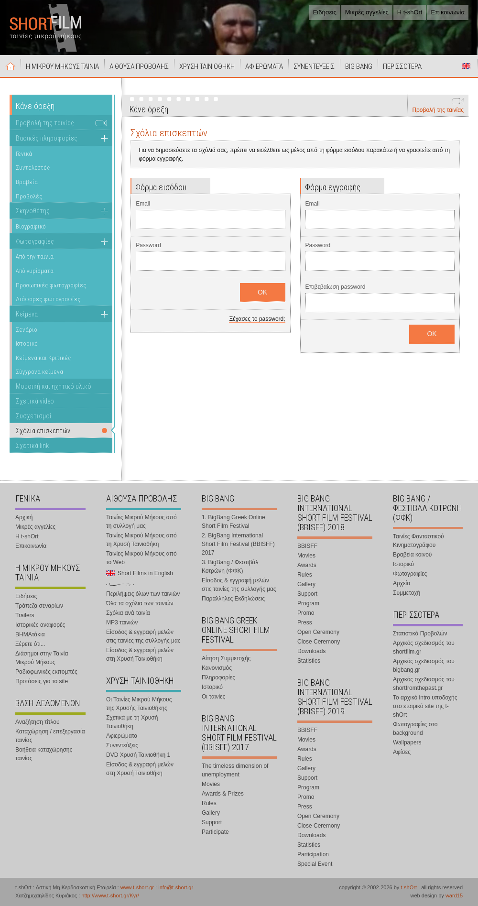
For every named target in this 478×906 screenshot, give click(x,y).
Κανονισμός (217, 668)
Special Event (314, 864)
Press (304, 622)
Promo (305, 613)
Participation (313, 854)
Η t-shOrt (410, 12)
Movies (211, 784)
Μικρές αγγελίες (367, 12)
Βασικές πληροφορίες (46, 138)
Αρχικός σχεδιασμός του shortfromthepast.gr (424, 683)
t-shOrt (409, 887)
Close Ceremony (318, 641)
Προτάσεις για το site (41, 681)
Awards (306, 565)
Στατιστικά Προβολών (420, 633)
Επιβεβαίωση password (335, 287)
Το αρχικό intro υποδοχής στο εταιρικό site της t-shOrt (425, 706)
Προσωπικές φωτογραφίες (51, 285)
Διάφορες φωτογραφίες (48, 299)
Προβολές (29, 196)
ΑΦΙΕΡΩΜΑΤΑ (264, 66)
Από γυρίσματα (35, 270)
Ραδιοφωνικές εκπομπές (46, 671)
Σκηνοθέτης (33, 211)
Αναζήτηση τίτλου (37, 722)
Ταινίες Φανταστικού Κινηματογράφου (418, 540)
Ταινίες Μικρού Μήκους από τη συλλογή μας (141, 521)
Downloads (311, 651)
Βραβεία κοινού (412, 554)
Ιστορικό (27, 343)
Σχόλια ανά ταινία (128, 613)
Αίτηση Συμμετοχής (226, 658)
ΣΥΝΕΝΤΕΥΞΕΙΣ (314, 66)
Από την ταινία (35, 256)
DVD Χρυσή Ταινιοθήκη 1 (138, 755)
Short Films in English (466, 66)
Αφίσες (402, 752)
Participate (215, 832)
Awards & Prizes (223, 793)
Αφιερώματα (121, 735)
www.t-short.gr (137, 887)
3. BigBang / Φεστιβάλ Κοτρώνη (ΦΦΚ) (230, 566)
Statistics (308, 660)
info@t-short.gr (175, 887)
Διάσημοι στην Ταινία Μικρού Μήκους (41, 658)
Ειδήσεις (325, 12)
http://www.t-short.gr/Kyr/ (110, 895)
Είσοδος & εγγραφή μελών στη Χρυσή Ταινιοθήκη (140, 654)
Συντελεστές (33, 167)
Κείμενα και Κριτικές (43, 357)
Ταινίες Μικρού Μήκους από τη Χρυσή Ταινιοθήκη (141, 539)
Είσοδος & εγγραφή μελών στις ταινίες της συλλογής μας (143, 636)
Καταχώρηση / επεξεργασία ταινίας (50, 735)
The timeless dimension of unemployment (235, 770)
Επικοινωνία (448, 12)
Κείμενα (27, 314)
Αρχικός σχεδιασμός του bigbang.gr (424, 665)
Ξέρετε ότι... (30, 644)
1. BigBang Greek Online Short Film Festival (233, 521)
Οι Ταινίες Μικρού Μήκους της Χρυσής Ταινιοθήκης (139, 703)
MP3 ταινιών (122, 622)
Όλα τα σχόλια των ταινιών (139, 603)
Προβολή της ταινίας (438, 110)
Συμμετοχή (406, 592)
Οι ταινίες (213, 696)
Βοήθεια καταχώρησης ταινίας (43, 754)
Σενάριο (26, 329)
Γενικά (24, 153)
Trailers (24, 615)
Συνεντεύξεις (122, 745)
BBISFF (307, 546)
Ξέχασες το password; (257, 319)
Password (148, 245)
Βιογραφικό (31, 226)
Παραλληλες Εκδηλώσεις (233, 598)
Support (212, 822)
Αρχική (10, 66)
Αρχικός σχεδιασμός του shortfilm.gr (424, 647)
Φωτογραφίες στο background (415, 728)
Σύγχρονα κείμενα (39, 371)
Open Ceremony (318, 632)
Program (308, 603)
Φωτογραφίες (35, 241)
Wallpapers (407, 742)
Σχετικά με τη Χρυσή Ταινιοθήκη (132, 722)
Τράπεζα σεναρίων (39, 605)
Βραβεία (27, 182)
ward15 (454, 895)
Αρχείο (401, 583)
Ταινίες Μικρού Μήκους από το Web (141, 558)
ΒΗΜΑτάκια (30, 634)
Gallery (211, 812)
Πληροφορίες (218, 677)
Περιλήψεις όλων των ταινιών (143, 593)
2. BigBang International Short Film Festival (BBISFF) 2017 (238, 544)
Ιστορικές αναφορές (40, 625)
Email (143, 203)
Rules (209, 803)
